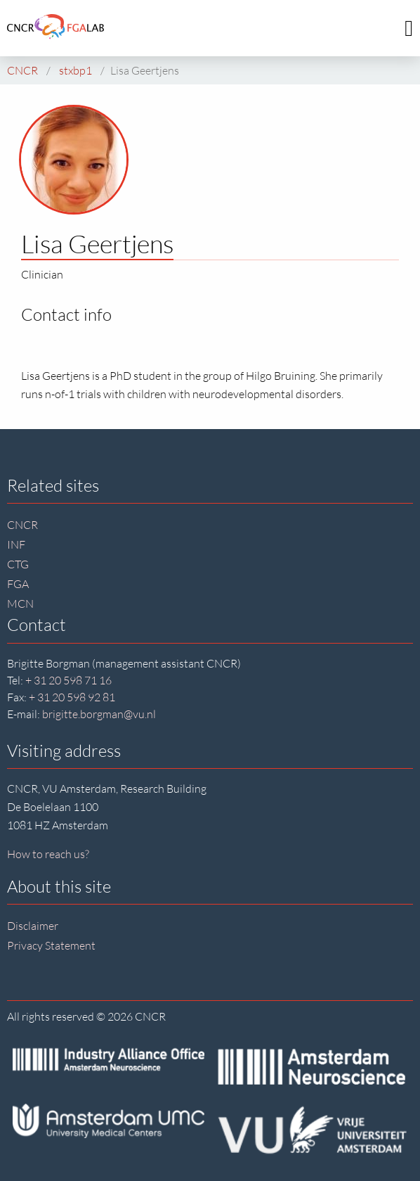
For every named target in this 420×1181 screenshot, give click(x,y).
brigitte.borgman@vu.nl (99, 714)
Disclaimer (32, 926)
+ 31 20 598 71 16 (68, 680)
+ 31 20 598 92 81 (72, 697)
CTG (18, 564)
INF (16, 544)
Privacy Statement (51, 945)
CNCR (22, 525)
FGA (18, 584)
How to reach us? (48, 854)
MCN (20, 603)
